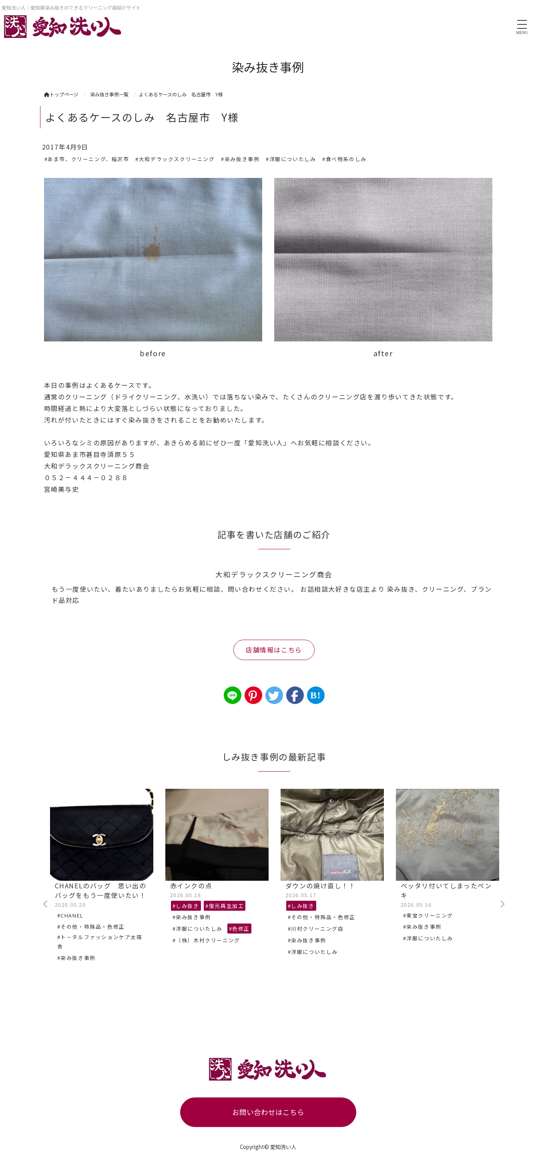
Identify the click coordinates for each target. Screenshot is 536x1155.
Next (502, 904)
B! (315, 695)
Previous (46, 904)
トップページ (61, 94)
